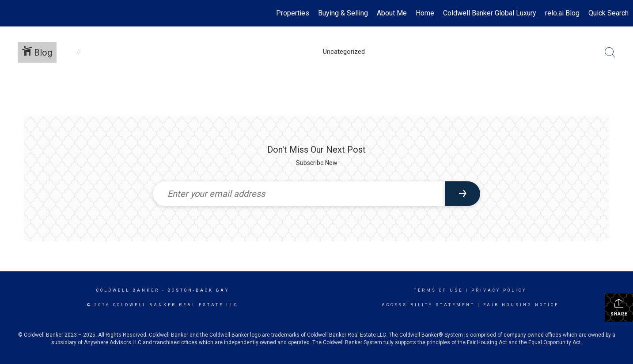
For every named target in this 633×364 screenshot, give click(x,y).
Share (619, 307)
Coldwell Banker (127, 290)
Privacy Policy (499, 290)
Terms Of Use (438, 290)
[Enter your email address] (299, 193)
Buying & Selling (343, 13)
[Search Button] (610, 52)
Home (425, 13)
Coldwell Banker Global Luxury (489, 13)
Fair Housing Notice (521, 305)
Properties (292, 13)
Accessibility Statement (428, 305)
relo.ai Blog (562, 13)
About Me (392, 13)
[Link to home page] (11, 13)
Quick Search (608, 13)
